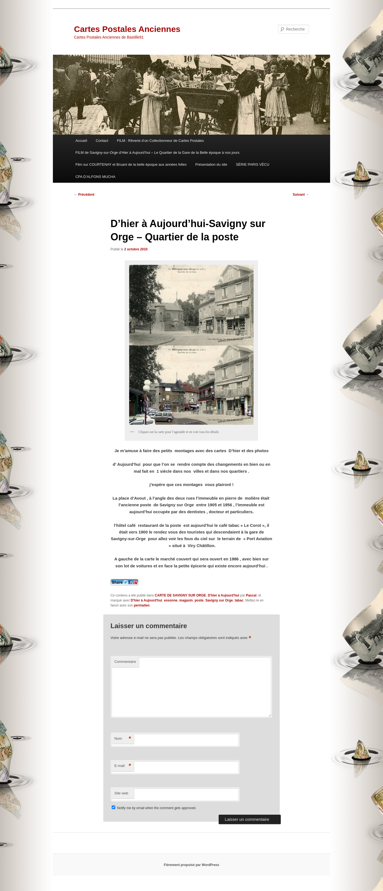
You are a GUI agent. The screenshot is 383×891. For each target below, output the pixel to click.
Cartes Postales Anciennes (127, 29)
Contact (102, 141)
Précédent (84, 195)
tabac (239, 600)
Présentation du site (211, 164)
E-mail (122, 766)
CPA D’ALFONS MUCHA (95, 177)
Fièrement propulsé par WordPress (191, 865)
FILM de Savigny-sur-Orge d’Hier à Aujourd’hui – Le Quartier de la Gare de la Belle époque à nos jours (157, 152)
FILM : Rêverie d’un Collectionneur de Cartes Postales (160, 141)
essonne (171, 600)
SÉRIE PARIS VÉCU (252, 164)
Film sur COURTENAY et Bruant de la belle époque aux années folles (131, 164)
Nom (122, 739)
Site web (121, 793)
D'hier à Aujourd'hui (223, 595)
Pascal (251, 595)
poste (199, 600)
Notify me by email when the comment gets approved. (154, 808)
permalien (142, 605)
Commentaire (125, 662)
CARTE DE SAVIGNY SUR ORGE (180, 595)
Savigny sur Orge (219, 600)
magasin (186, 600)
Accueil (81, 141)
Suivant (301, 195)
